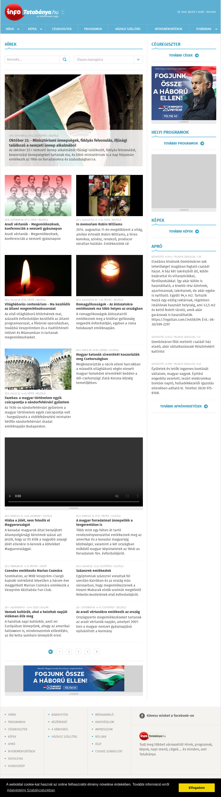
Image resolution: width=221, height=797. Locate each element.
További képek (181, 231)
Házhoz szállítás (127, 29)
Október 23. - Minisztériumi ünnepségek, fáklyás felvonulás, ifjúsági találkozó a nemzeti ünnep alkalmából (68, 143)
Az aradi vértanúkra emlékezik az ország (108, 612)
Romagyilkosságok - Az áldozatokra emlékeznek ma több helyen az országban (109, 306)
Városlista (62, 12)
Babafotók (60, 714)
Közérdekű (59, 722)
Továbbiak (203, 29)
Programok (93, 29)
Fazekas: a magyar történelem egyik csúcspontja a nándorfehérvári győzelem (37, 400)
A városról (60, 729)
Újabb (50, 651)
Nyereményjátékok (168, 29)
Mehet (64, 59)
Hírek (10, 29)
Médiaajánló (104, 714)
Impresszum (104, 729)
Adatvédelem (104, 722)
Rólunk (100, 736)
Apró (11, 744)
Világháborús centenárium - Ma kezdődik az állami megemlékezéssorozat (37, 306)
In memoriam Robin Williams (99, 224)
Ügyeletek (15, 758)
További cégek (181, 55)
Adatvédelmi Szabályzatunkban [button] (31, 790)
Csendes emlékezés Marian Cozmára (33, 571)
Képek (32, 29)
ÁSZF (98, 744)
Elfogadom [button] (197, 787)
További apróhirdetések (181, 406)
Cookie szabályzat (108, 751)
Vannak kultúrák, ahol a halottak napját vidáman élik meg (36, 614)
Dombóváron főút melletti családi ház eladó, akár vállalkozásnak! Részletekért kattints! (183, 346)
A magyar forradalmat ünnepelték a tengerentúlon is (104, 523)
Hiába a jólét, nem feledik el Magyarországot (27, 523)
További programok (181, 143)
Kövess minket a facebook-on (170, 715)
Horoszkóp (16, 766)
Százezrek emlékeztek (93, 571)
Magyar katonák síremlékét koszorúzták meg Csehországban (108, 357)
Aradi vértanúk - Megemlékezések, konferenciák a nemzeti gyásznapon (33, 226)
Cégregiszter (62, 29)
